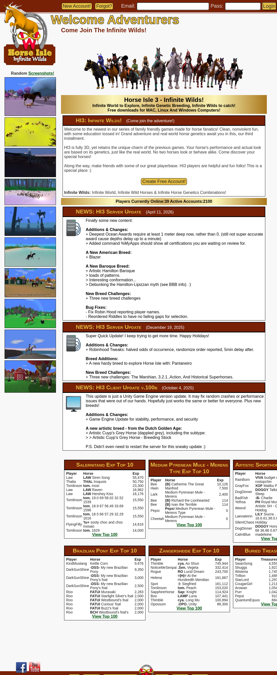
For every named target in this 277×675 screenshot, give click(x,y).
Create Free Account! (163, 181)
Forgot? (104, 6)
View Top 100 (105, 534)
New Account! (77, 6)
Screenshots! (41, 73)
